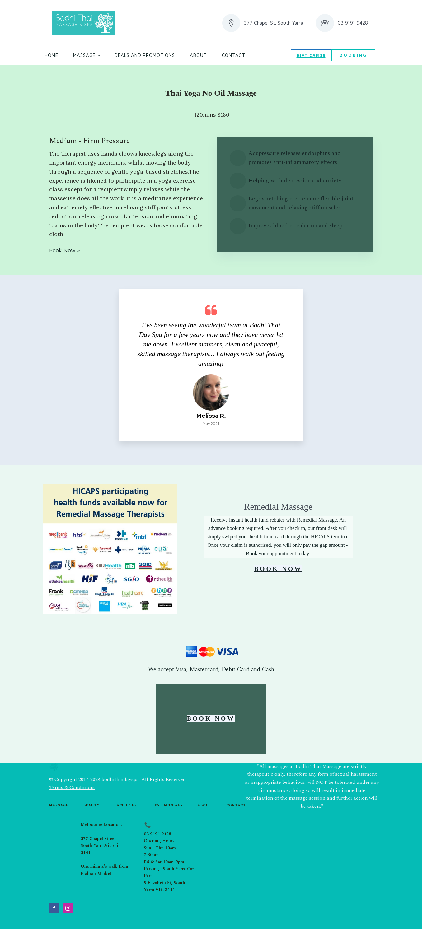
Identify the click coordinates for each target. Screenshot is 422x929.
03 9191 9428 (157, 833)
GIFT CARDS (311, 55)
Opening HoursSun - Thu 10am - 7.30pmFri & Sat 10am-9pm (164, 851)
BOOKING (354, 55)
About (198, 55)
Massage (84, 55)
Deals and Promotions (145, 55)
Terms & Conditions (72, 787)
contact (236, 804)
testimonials (167, 804)
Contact (233, 55)
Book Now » (64, 250)
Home (51, 55)
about (205, 804)
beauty (91, 804)
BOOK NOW (278, 569)
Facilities (126, 804)
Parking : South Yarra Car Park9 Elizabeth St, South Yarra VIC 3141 (169, 879)
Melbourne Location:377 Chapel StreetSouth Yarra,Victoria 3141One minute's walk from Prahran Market (104, 848)
